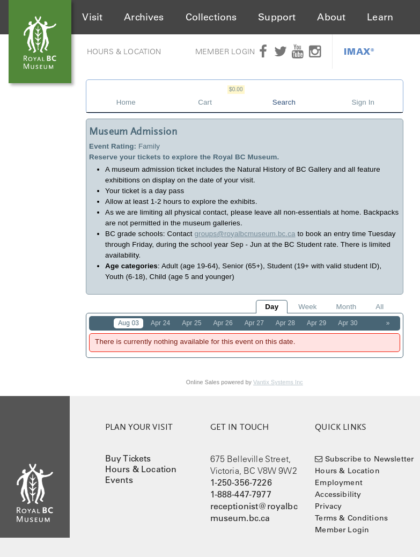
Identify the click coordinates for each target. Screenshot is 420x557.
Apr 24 (160, 323)
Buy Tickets (128, 458)
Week (307, 307)
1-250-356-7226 (241, 482)
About (331, 17)
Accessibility (338, 494)
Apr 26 (222, 323)
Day (271, 307)
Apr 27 (254, 323)
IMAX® (359, 51)
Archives (144, 17)
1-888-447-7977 (240, 494)
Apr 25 (191, 323)
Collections (211, 17)
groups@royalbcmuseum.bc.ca (245, 234)
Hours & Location (124, 51)
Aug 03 (128, 323)
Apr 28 (285, 323)
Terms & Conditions (351, 518)
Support (277, 17)
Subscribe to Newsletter (369, 459)
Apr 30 (347, 323)
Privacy (328, 506)
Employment (339, 482)
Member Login (225, 51)
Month (346, 307)
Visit (92, 17)
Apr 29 (316, 323)
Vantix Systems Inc (278, 382)
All (379, 307)
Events (119, 479)
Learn (380, 17)
